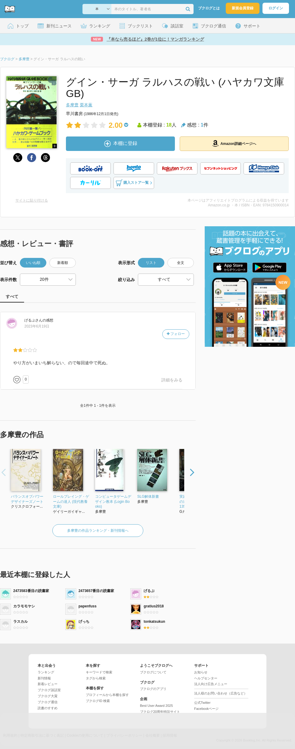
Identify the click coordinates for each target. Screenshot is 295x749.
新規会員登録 (242, 8)
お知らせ (200, 672)
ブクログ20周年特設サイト (160, 711)
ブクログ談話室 (49, 690)
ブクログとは (209, 8)
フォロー (176, 334)
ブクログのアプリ (153, 689)
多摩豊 (72, 104)
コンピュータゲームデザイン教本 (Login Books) (113, 501)
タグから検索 (96, 678)
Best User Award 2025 (156, 705)
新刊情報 (44, 678)
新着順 (62, 263)
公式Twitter (202, 702)
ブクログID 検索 (98, 701)
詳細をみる (171, 380)
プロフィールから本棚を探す (107, 695)
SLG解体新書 (148, 496)
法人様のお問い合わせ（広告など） (220, 693)
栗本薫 (86, 104)
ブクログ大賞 (47, 696)
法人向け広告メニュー (210, 684)
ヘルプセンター (205, 678)
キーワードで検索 (99, 672)
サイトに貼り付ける (31, 200)
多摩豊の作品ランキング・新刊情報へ (98, 530)
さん (33, 320)
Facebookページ (206, 708)
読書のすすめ (47, 708)
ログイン (276, 8)
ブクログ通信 (47, 702)
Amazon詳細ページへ (234, 143)
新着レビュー (47, 684)
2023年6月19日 (36, 326)
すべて (12, 296)
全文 (180, 263)
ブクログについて (153, 672)
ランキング (46, 672)
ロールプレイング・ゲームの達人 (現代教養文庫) (71, 501)
